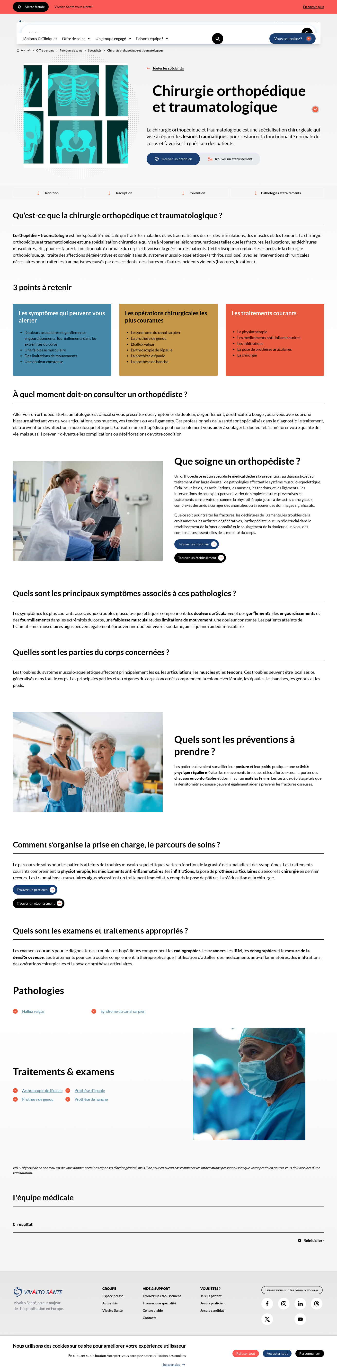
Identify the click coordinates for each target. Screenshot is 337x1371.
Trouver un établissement (197, 568)
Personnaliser (309, 1353)
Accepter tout (277, 1353)
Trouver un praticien (193, 554)
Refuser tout (245, 1353)
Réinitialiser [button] (311, 1251)
